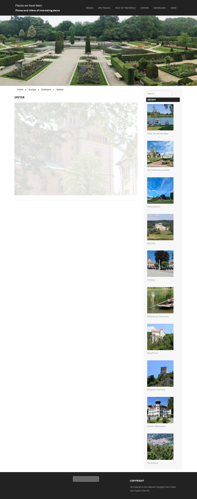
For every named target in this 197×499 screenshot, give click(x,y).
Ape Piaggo (104, 8)
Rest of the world (125, 8)
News (173, 8)
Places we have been (28, 5)
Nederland (160, 8)
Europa (145, 8)
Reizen (89, 8)
